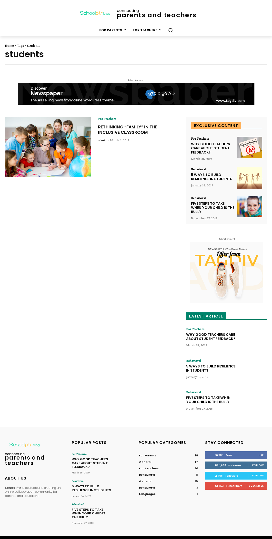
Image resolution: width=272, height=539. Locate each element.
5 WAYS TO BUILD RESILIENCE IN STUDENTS (211, 176)
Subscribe (256, 485)
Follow (258, 465)
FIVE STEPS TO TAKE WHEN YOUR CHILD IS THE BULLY (212, 207)
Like (261, 455)
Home (9, 46)
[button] (170, 30)
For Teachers (107, 118)
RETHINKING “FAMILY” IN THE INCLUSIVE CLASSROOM (129, 129)
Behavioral (198, 169)
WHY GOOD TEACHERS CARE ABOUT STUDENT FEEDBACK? (210, 148)
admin (102, 140)
